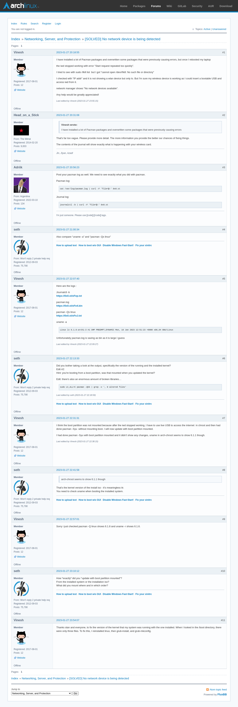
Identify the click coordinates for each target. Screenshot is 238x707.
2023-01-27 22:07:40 (67, 278)
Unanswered (219, 29)
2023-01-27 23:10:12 (67, 571)
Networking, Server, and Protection (52, 39)
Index (14, 23)
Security (197, 6)
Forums (156, 6)
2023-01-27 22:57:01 (67, 519)
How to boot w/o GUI (90, 245)
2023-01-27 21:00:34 (67, 229)
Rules (24, 23)
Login (58, 23)
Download (226, 6)
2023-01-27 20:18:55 (67, 52)
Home (123, 6)
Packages (139, 6)
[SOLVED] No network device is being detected (122, 39)
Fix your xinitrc (143, 245)
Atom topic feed (218, 689)
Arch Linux (21, 6)
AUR (211, 6)
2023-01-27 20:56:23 (67, 167)
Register (46, 23)
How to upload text (66, 245)
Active (207, 29)
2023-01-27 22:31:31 (67, 418)
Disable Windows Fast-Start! (118, 245)
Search (34, 23)
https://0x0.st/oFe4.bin (69, 305)
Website (21, 90)
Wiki (169, 6)
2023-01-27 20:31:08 (67, 115)
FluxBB (222, 694)
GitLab (182, 6)
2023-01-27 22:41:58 (67, 469)
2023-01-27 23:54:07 (67, 620)
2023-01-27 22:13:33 (67, 358)
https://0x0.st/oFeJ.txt (69, 315)
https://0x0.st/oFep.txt (69, 295)
